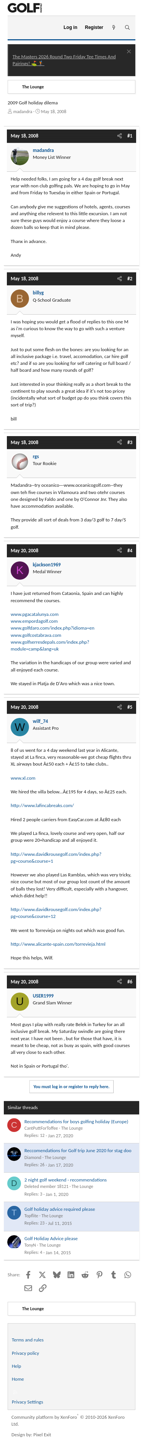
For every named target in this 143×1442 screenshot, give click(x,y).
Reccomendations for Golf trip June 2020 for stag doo (78, 1150)
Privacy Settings (27, 1402)
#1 (129, 136)
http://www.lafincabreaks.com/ (42, 805)
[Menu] (16, 27)
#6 (129, 982)
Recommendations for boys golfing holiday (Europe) (76, 1121)
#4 (129, 550)
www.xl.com (23, 778)
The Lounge (72, 1128)
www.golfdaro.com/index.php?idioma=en (53, 628)
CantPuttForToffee (41, 1128)
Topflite (31, 1215)
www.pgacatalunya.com (35, 614)
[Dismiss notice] (128, 52)
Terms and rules (27, 1340)
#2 (129, 278)
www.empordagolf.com (34, 621)
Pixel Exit (42, 1434)
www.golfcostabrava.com (36, 635)
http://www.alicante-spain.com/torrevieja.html (58, 944)
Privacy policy (25, 1353)
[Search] (127, 27)
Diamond (32, 1157)
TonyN (30, 1245)
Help (16, 1366)
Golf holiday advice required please (59, 1209)
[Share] (119, 136)
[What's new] (114, 27)
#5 (129, 707)
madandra (22, 111)
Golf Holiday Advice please (51, 1238)
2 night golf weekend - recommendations (65, 1180)
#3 (129, 442)
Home (18, 1379)
